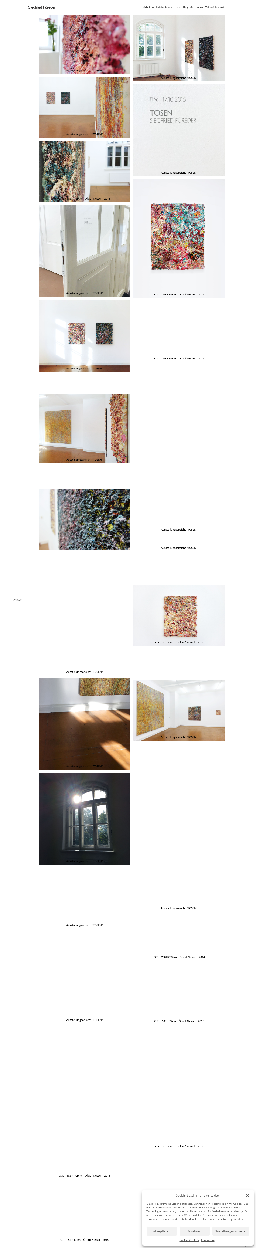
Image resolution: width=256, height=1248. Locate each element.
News (199, 7)
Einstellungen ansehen (231, 1231)
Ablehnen (195, 1231)
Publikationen (164, 7)
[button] (247, 1195)
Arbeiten (148, 7)
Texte (177, 7)
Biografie (188, 7)
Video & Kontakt (214, 7)
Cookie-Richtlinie (189, 1240)
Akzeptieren (161, 1231)
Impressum (208, 1240)
